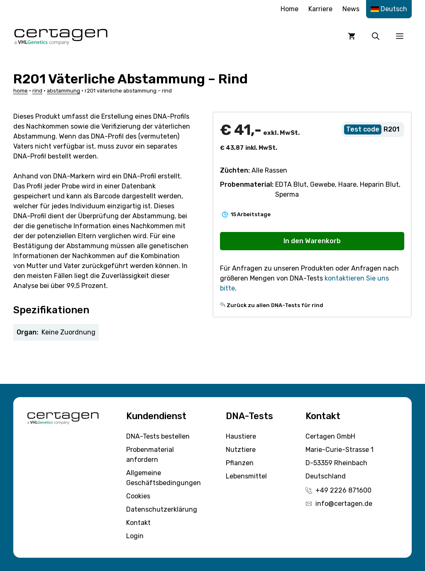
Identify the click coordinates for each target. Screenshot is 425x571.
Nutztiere (241, 450)
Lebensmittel (246, 476)
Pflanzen (240, 463)
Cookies (138, 496)
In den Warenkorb (312, 241)
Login (135, 536)
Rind (37, 91)
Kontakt (138, 523)
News (350, 9)
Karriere (320, 9)
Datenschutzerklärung (161, 509)
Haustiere (241, 436)
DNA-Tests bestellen (158, 436)
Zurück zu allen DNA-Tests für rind (275, 305)
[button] (376, 36)
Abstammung (63, 91)
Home (289, 9)
